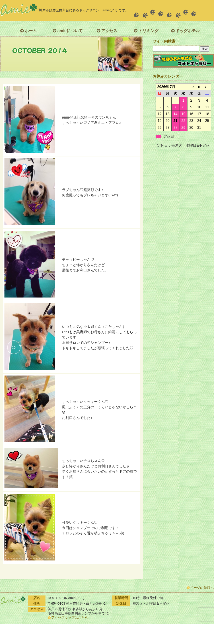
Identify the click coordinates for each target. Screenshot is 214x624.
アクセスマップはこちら (69, 617)
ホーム (28, 31)
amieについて (67, 31)
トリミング (146, 31)
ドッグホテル (185, 31)
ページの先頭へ (202, 587)
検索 (205, 49)
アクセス (107, 31)
